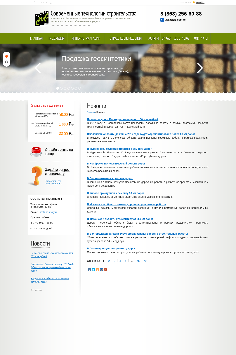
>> (145, 260)
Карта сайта (51, 2)
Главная (34, 2)
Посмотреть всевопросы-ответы (53, 182)
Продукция (56, 38)
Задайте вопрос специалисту (57, 172)
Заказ (166, 38)
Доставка (181, 38)
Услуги (153, 38)
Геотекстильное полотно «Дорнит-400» (46, 115)
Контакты (42, 2)
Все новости (36, 290)
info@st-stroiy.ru (48, 212)
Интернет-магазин (86, 38)
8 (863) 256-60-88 (181, 14)
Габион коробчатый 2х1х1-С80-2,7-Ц (44, 124)
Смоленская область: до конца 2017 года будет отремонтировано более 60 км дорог (52, 267)
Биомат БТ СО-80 (43, 133)
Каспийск (200, 2)
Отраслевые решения (126, 38)
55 (138, 260)
